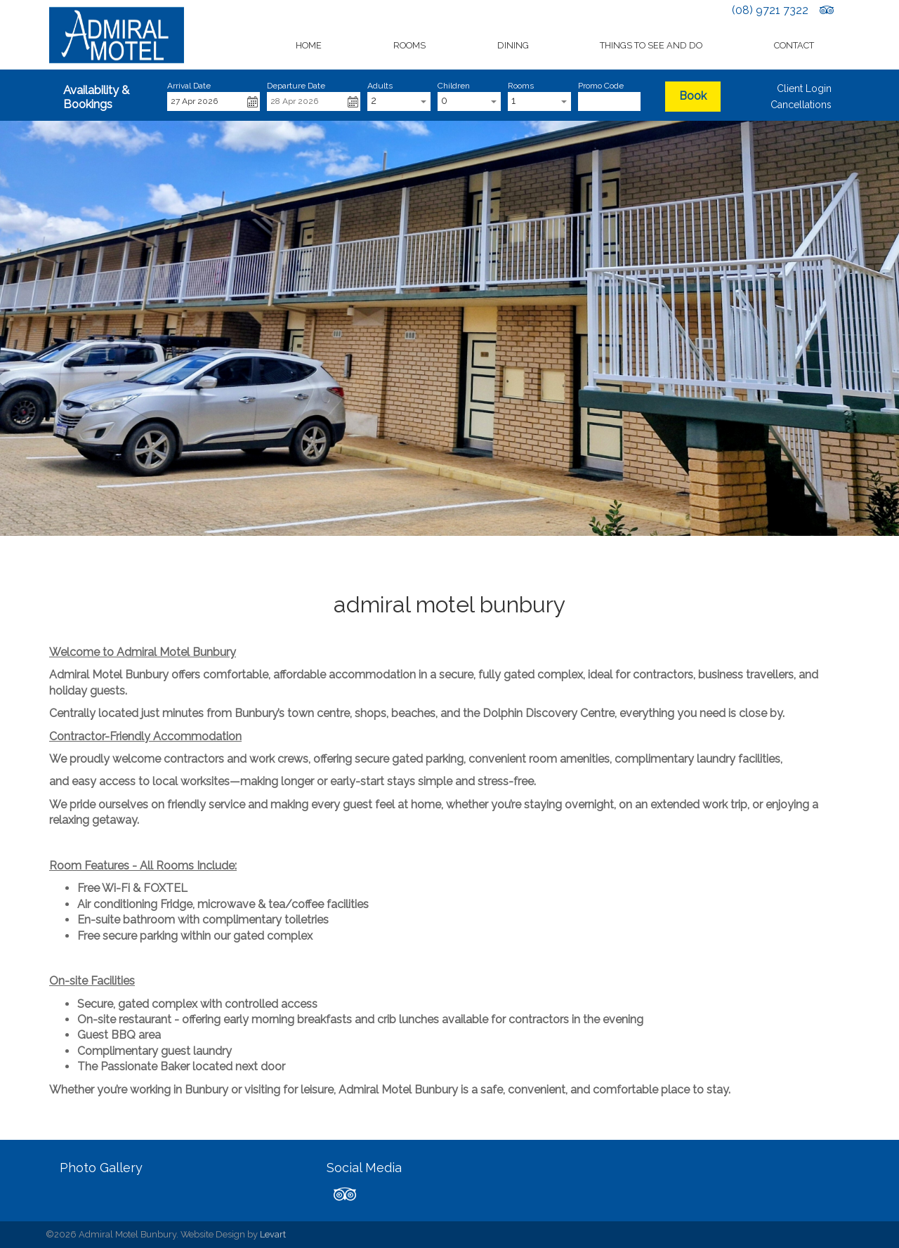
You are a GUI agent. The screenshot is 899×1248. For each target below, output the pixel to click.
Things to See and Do (651, 45)
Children (454, 85)
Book (693, 96)
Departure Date (296, 85)
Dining (513, 45)
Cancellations (801, 104)
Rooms (409, 45)
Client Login (804, 88)
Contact (794, 45)
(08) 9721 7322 (770, 10)
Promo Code (601, 85)
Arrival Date (189, 85)
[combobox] (399, 101)
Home (309, 45)
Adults (380, 85)
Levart (273, 1234)
